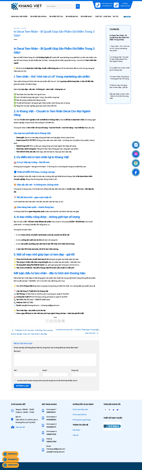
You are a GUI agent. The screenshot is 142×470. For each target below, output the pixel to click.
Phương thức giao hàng (82, 420)
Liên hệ (75, 435)
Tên (15, 370)
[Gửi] (78, 6)
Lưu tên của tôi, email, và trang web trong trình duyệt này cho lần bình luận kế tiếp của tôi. (47, 380)
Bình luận (17, 351)
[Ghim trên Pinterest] (59, 321)
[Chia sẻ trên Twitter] (51, 321)
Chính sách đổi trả (79, 414)
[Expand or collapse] (109, 55)
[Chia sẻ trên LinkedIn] (63, 321)
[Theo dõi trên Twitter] (113, 410)
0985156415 (10, 454)
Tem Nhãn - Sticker (20, 28)
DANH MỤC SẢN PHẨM (20, 17)
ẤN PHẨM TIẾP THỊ (56, 17)
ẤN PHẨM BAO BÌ (72, 17)
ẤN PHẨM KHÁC (87, 17)
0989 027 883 (125, 6)
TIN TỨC (116, 16)
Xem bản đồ (20, 427)
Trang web (74, 370)
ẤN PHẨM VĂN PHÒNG (39, 17)
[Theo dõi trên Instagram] (109, 410)
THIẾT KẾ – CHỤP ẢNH (103, 16)
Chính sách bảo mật (80, 409)
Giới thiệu (76, 430)
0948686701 (10, 459)
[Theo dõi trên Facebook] (105, 410)
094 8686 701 (107, 6)
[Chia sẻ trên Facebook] (47, 321)
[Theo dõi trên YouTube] (117, 410)
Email (44, 370)
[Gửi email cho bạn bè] (55, 321)
